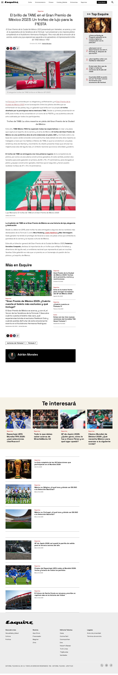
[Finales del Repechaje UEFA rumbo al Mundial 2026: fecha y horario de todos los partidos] (18, 575)
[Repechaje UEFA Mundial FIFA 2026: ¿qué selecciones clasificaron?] (18, 419)
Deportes (84, 2)
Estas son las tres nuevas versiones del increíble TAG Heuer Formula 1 (64, 319)
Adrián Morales (46, 43)
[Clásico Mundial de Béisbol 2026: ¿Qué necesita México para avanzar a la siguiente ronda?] (99, 419)
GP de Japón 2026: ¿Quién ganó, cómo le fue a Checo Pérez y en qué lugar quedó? (72, 438)
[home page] (11, 2)
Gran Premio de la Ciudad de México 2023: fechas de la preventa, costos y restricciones (63, 276)
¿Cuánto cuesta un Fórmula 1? (61, 305)
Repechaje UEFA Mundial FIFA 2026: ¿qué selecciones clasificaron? (16, 438)
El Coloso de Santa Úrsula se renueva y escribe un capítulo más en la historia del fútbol (55, 594)
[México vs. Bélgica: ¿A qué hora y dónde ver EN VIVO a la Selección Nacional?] (18, 494)
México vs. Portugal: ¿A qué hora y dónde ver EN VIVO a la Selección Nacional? (56, 513)
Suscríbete (101, 2)
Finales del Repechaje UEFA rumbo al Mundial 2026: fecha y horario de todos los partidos (55, 569)
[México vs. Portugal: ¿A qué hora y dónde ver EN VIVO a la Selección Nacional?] (18, 519)
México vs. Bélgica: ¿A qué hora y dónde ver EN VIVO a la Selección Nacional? (55, 488)
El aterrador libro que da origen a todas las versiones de (98, 68)
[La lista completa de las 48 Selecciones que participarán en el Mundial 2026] (18, 469)
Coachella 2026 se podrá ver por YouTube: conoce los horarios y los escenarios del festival (98, 79)
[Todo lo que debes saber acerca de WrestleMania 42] (45, 419)
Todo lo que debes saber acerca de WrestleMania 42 (43, 436)
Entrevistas (74, 2)
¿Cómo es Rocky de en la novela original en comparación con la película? (97, 39)
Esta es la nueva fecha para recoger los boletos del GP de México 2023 (63, 292)
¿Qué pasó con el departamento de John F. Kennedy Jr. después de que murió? (98, 50)
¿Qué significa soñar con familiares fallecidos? (98, 60)
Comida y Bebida (62, 2)
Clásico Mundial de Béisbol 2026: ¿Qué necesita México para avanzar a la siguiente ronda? (99, 439)
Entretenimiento (40, 2)
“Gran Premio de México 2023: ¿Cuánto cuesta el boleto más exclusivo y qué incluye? (28, 304)
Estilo (30, 2)
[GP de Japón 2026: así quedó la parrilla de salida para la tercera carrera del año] (18, 550)
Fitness (51, 2)
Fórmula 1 (11, 102)
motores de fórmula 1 (15, 343)
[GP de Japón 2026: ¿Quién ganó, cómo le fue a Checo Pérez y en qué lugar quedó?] (72, 419)
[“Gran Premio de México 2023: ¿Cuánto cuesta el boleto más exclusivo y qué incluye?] (29, 283)
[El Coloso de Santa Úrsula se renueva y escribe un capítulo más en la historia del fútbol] (18, 600)
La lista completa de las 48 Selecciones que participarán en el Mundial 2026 (52, 463)
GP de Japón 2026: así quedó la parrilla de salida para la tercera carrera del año (54, 544)
